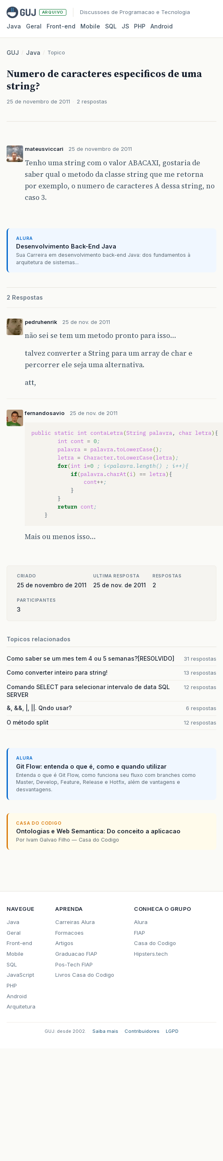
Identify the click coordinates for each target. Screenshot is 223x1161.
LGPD (172, 1031)
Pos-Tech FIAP (74, 964)
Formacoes (69, 932)
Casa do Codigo (155, 943)
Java (14, 26)
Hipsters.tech (151, 953)
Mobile (90, 26)
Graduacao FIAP (76, 953)
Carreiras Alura (75, 922)
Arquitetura (21, 1006)
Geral (34, 26)
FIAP (139, 932)
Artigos (64, 943)
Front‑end (61, 26)
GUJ (13, 52)
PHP (140, 26)
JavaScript (20, 974)
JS (125, 26)
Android (161, 26)
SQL (111, 26)
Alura (141, 922)
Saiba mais (105, 1031)
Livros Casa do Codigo (84, 974)
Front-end (19, 943)
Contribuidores (142, 1031)
